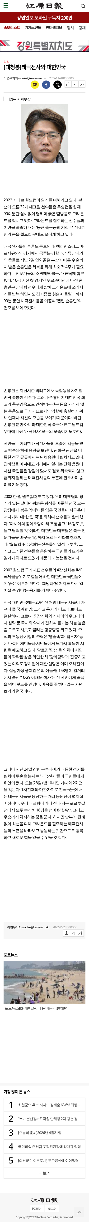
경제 (82, 27)
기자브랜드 (33, 27)
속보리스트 (12, 27)
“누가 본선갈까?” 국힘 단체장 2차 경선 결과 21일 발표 (50, 1118)
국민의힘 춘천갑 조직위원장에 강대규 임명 (49, 1146)
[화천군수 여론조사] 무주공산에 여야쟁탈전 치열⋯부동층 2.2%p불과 (50, 1160)
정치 (70, 27)
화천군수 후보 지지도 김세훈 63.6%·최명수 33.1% (50, 1104)
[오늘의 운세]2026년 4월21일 (39, 1132)
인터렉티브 (54, 27)
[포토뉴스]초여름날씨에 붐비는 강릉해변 (35, 1008)
